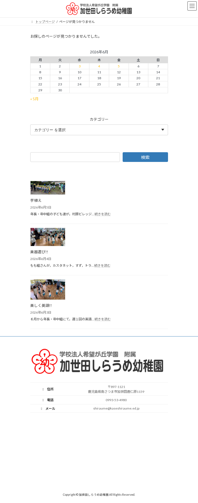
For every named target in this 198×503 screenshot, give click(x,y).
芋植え (36, 200)
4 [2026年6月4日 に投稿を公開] (99, 66)
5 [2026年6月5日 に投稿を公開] (119, 66)
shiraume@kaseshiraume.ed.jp (116, 408)
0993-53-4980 (116, 400)
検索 (145, 157)
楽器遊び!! (39, 251)
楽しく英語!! (41, 305)
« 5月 (34, 98)
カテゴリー (99, 119)
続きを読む (103, 214)
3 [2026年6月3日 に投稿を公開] (79, 66)
